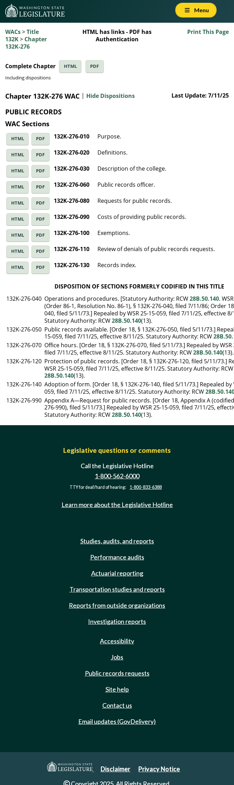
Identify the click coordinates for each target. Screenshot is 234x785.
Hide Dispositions (110, 96)
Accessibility (117, 641)
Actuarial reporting (117, 573)
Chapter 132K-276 (26, 42)
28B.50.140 (204, 298)
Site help (117, 689)
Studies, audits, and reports (117, 541)
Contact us (117, 705)
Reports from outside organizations (117, 605)
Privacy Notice (159, 769)
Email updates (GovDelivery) (117, 721)
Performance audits (117, 557)
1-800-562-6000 (117, 476)
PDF (94, 66)
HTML (70, 66)
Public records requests (117, 673)
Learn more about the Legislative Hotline (117, 504)
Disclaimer (115, 769)
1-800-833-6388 (146, 487)
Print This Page (208, 32)
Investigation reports (117, 621)
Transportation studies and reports (117, 589)
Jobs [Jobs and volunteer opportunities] (117, 657)
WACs (13, 32)
